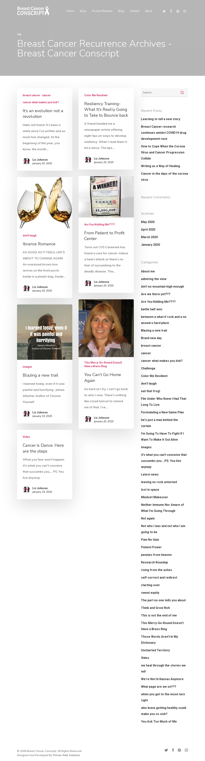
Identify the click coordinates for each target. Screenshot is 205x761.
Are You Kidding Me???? (99, 276)
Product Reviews (102, 11)
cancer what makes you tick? (41, 102)
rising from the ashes (156, 570)
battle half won (151, 309)
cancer (46, 95)
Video (27, 476)
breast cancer (31, 95)
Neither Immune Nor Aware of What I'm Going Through (162, 508)
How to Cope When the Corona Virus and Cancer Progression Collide (163, 152)
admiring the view (153, 279)
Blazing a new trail (154, 330)
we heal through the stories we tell (163, 668)
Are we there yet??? (155, 294)
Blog (121, 11)
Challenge (148, 368)
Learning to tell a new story (160, 119)
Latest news (150, 474)
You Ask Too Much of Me (159, 721)
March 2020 (149, 237)
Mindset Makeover (154, 497)
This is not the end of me (159, 615)
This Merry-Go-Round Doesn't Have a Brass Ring (103, 412)
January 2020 (150, 244)
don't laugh (30, 270)
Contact (134, 11)
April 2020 (148, 229)
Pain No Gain (150, 539)
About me (148, 271)
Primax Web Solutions (66, 755)
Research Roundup (154, 562)
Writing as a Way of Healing (160, 166)
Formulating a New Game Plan (162, 412)
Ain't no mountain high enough (162, 286)
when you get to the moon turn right (163, 697)
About (148, 11)
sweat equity (150, 592)
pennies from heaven (156, 555)
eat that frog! (150, 391)
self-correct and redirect (159, 577)
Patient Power (151, 547)
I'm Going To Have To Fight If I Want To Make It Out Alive (162, 436)
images (27, 400)
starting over (150, 585)
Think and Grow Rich (155, 608)
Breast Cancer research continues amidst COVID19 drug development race (163, 133)
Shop (83, 11)
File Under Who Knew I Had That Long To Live (163, 402)
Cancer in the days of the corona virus (164, 176)
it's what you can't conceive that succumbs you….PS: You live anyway (164, 461)
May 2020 (147, 222)
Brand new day (151, 338)
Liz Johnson (40, 159)
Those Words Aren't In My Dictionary (159, 639)
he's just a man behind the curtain (159, 423)
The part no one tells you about (163, 600)
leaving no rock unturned (159, 482)
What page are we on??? (158, 686)
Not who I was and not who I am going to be (163, 529)
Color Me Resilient (96, 95)
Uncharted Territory (155, 650)
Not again (148, 518)
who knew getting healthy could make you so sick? (163, 711)
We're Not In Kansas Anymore (162, 679)
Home (70, 11)
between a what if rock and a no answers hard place (163, 320)
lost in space (150, 489)
